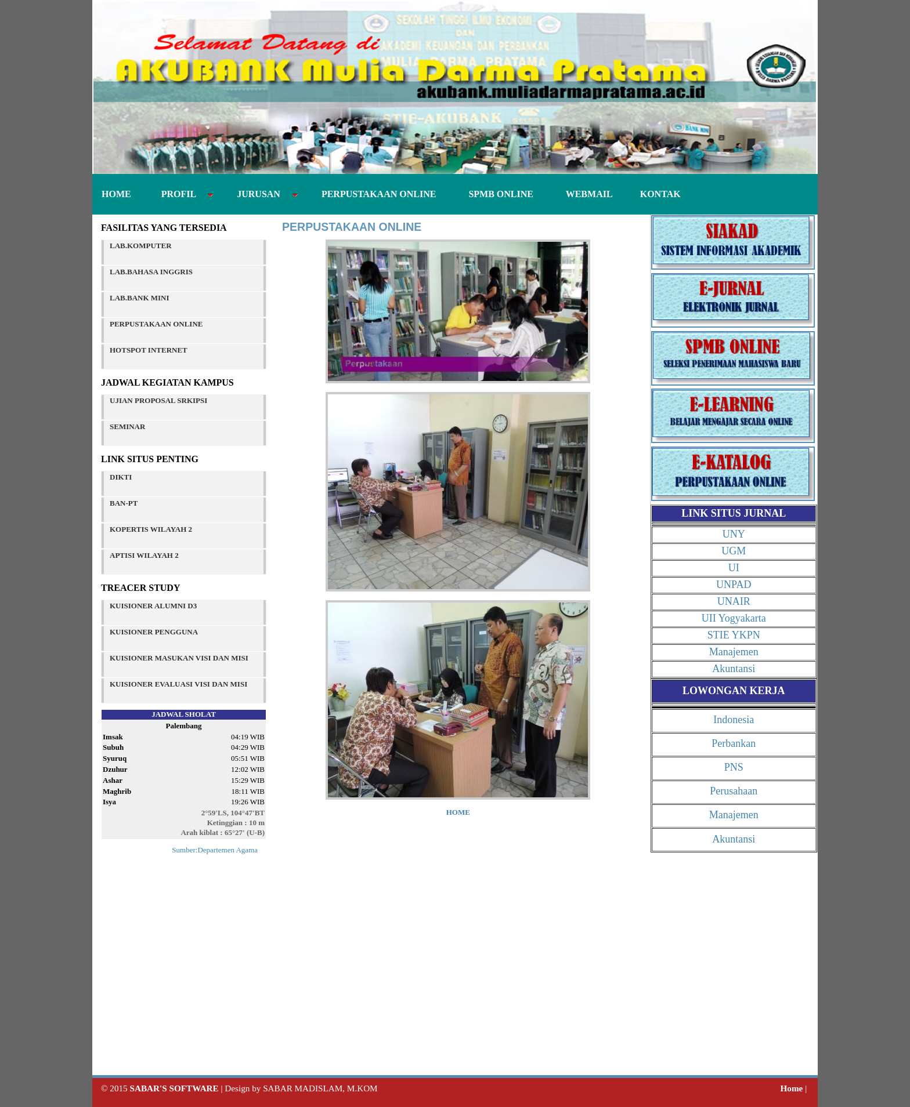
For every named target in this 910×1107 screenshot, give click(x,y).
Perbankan (734, 743)
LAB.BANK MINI (139, 297)
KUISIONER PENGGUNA (154, 631)
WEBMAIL (584, 194)
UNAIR (733, 601)
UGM (733, 551)
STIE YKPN (733, 635)
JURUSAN (260, 194)
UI (733, 568)
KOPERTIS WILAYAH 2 (151, 529)
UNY (734, 534)
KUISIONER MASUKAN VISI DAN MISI (179, 658)
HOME (117, 194)
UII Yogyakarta (734, 618)
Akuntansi (733, 668)
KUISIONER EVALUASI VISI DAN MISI (178, 684)
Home (792, 1088)
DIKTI (121, 477)
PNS (733, 767)
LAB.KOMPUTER (141, 245)
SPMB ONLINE (498, 194)
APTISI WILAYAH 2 (144, 555)
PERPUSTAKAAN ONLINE (377, 194)
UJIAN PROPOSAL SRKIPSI (158, 400)
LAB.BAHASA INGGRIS (151, 271)
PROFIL (180, 194)
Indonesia (733, 719)
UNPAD (733, 584)
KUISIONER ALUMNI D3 (153, 605)
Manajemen (734, 652)
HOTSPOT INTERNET (148, 350)
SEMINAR (127, 426)
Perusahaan (733, 791)
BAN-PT (124, 503)
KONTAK (653, 194)
